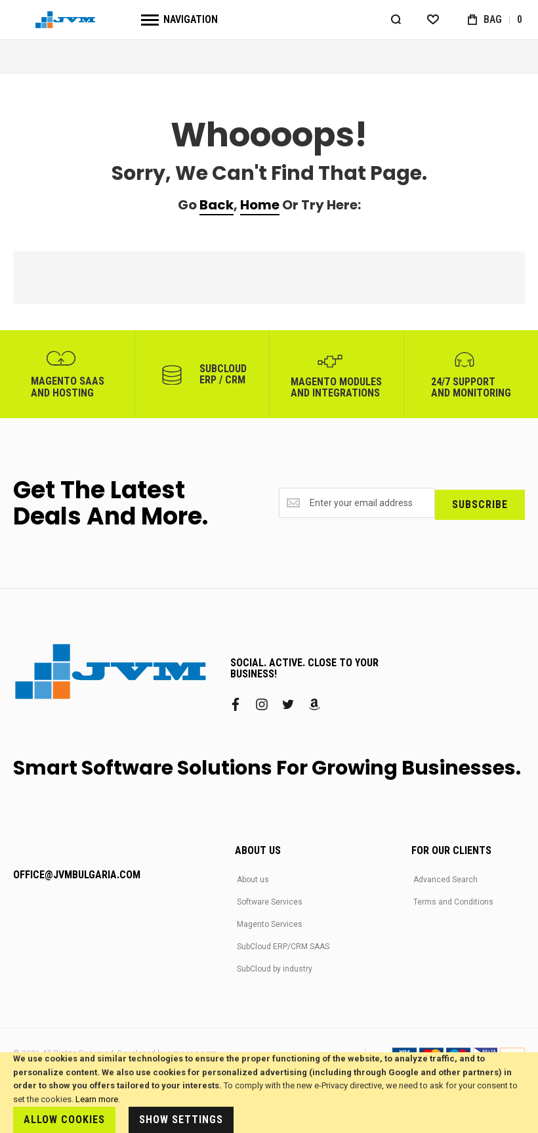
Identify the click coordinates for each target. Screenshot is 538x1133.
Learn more (96, 1099)
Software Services (269, 902)
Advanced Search (445, 879)
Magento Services (269, 924)
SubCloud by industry (274, 968)
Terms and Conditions (453, 902)
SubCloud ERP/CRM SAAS (283, 946)
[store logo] (65, 20)
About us (253, 879)
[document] (269, 1092)
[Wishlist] (432, 19)
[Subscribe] (480, 503)
